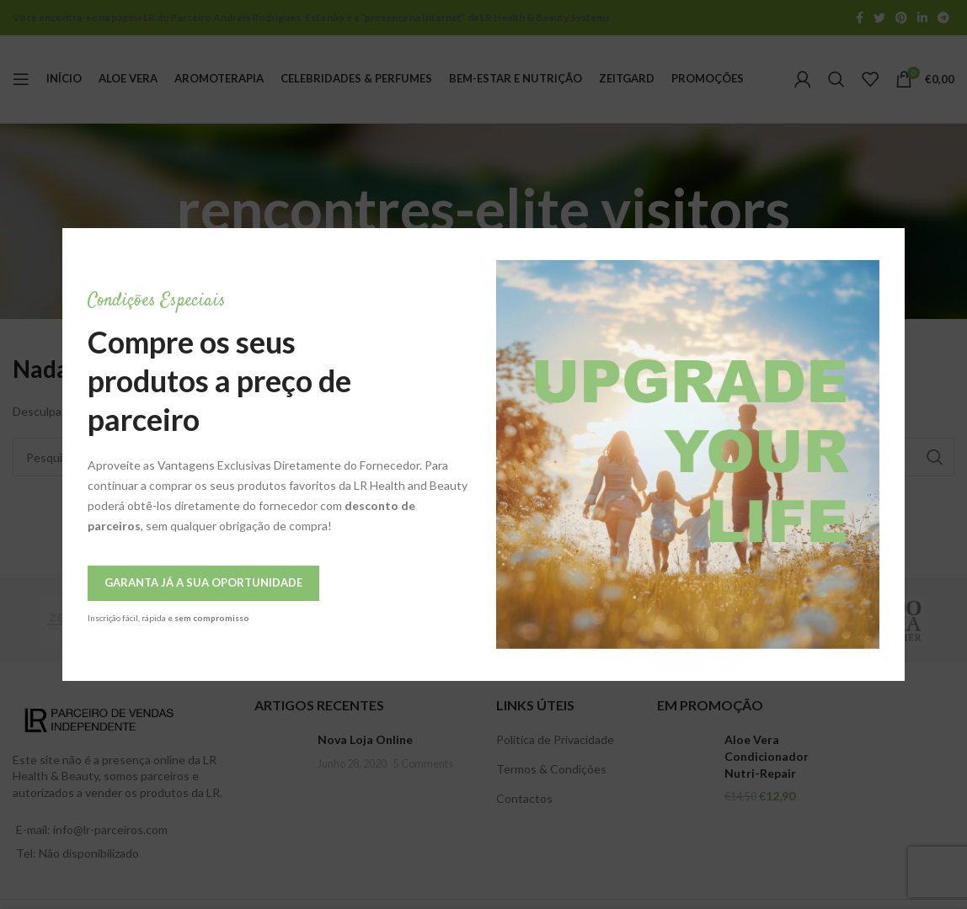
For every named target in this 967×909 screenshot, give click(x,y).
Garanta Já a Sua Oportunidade (128, 582)
